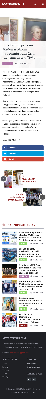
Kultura (8, 64)
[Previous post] (3, 178)
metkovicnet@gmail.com (20, 353)
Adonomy (31, 392)
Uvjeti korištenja (33, 367)
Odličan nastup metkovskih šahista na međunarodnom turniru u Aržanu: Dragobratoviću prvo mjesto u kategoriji (30, 304)
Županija (5, 370)
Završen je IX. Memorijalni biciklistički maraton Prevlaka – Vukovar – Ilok (30, 319)
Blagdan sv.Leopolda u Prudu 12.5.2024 (16, 197)
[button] (35, 4)
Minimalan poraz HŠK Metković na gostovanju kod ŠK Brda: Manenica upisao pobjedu (31, 285)
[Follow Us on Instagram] (34, 379)
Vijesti (23, 325)
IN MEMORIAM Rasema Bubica (30, 179)
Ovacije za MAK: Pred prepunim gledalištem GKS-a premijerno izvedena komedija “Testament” (30, 270)
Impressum (31, 364)
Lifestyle (5, 377)
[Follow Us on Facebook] (29, 379)
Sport (23, 243)
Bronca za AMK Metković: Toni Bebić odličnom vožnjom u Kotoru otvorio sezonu (30, 252)
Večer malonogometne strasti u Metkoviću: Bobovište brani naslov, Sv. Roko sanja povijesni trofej (31, 237)
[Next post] (42, 197)
